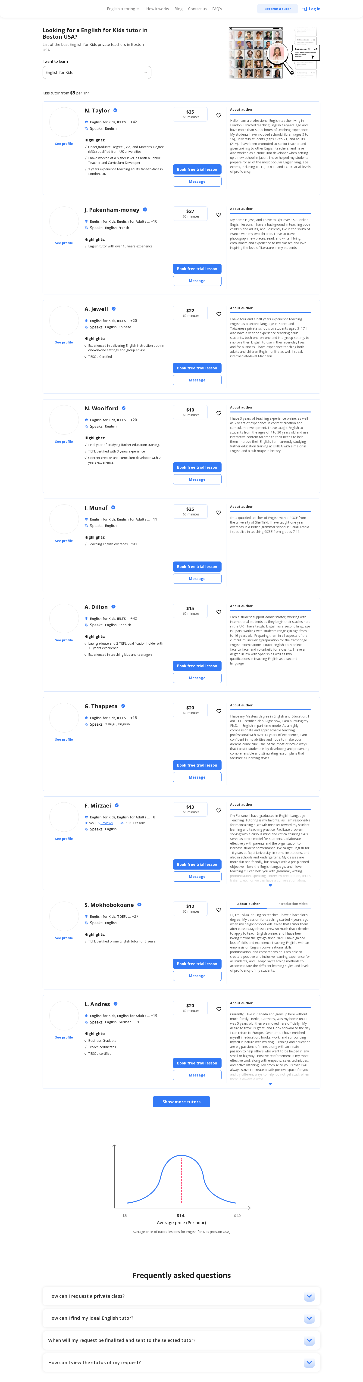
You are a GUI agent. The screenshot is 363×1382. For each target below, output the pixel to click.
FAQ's (217, 8)
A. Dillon (96, 607)
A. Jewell (97, 309)
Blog (179, 8)
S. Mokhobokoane (109, 904)
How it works (157, 8)
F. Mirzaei (98, 805)
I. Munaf (96, 507)
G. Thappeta (101, 706)
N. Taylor (97, 110)
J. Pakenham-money (112, 209)
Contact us (197, 8)
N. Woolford (101, 408)
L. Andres (97, 1004)
